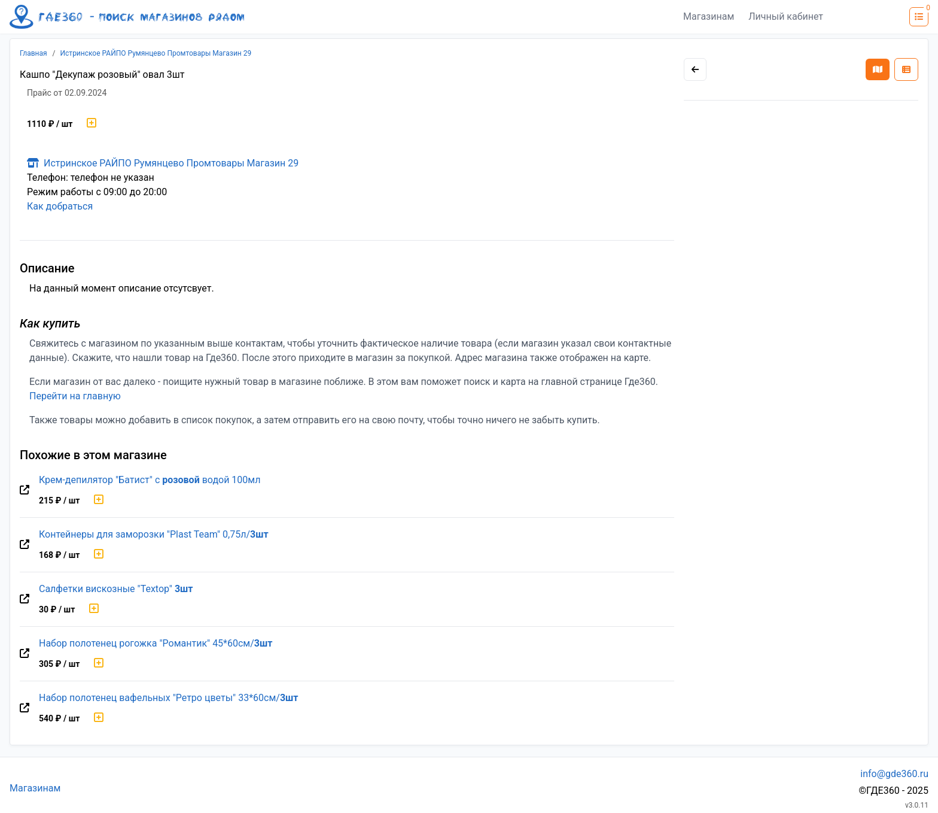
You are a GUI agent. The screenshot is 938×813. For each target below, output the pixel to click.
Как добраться (60, 206)
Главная (33, 53)
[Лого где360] (127, 17)
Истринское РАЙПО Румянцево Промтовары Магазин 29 (156, 53)
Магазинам (708, 16)
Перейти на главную (75, 396)
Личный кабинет (785, 16)
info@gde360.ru (894, 773)
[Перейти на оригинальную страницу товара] (24, 490)
